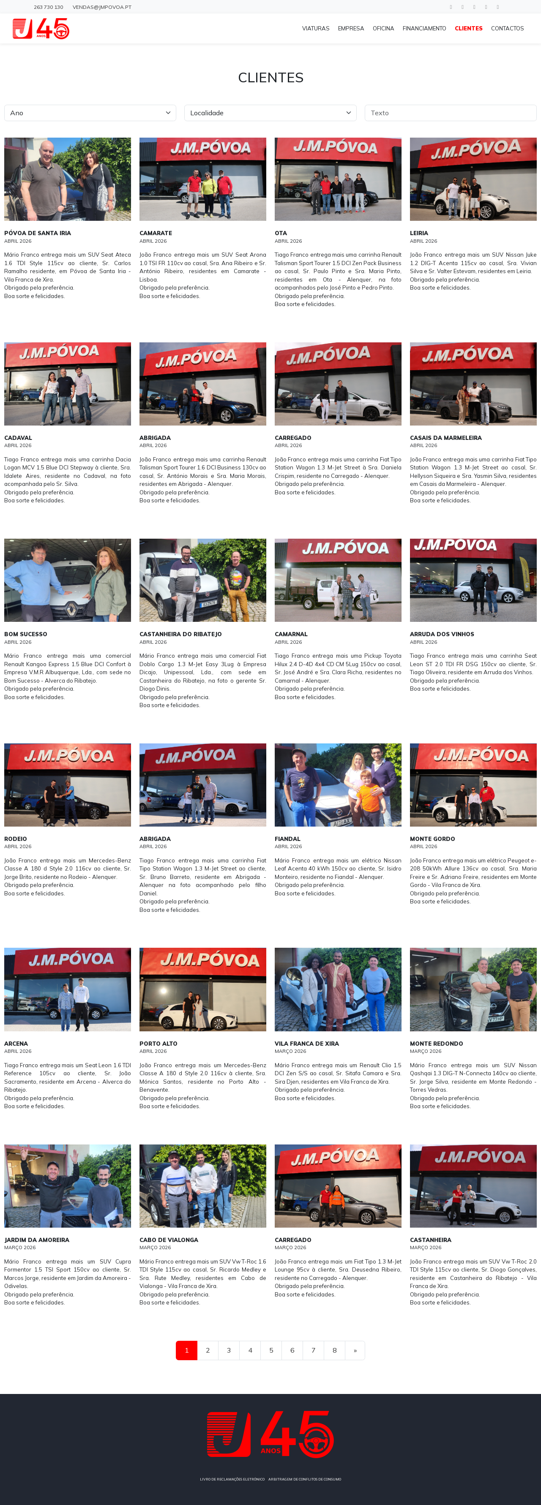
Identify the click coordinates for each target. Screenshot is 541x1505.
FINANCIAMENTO (424, 28)
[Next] (355, 1350)
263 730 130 (48, 7)
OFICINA (383, 28)
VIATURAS (316, 28)
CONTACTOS (507, 28)
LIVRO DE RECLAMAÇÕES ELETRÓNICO (232, 1479)
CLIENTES (469, 28)
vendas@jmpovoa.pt (102, 7)
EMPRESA (351, 28)
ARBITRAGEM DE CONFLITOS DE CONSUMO (304, 1479)
